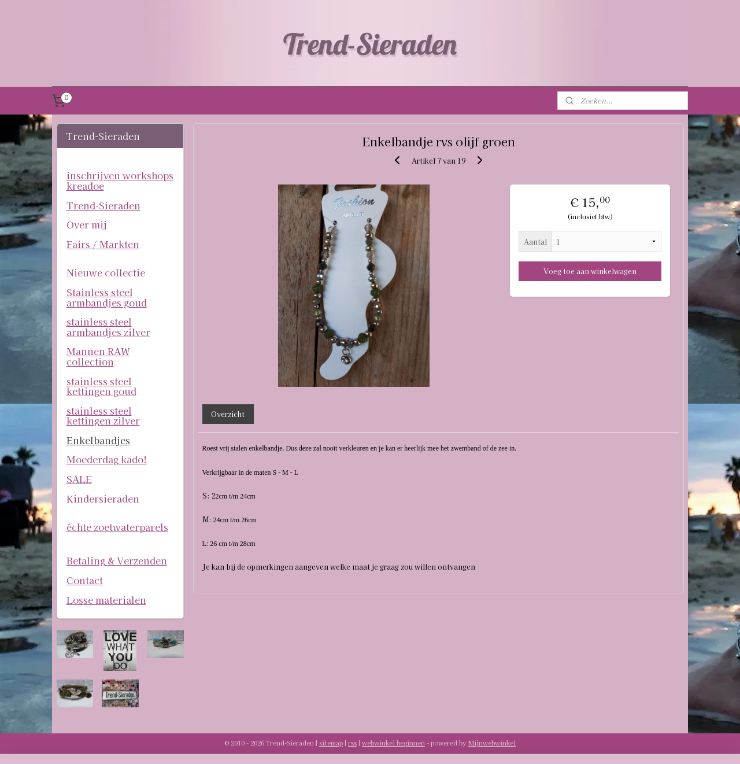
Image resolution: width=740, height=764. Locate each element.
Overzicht (228, 414)
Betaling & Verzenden (116, 560)
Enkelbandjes (98, 440)
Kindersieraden (102, 498)
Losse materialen (106, 600)
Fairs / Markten (102, 244)
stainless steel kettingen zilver (103, 416)
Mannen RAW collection (98, 356)
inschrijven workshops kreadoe (119, 180)
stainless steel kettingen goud (101, 386)
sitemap (331, 742)
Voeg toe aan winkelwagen (590, 271)
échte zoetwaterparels (117, 527)
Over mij (86, 224)
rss (352, 742)
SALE (79, 479)
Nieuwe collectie (105, 272)
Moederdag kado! (106, 459)
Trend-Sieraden (103, 205)
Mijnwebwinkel (492, 742)
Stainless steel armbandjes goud (106, 297)
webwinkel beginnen (393, 742)
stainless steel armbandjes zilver (108, 327)
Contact (84, 580)
